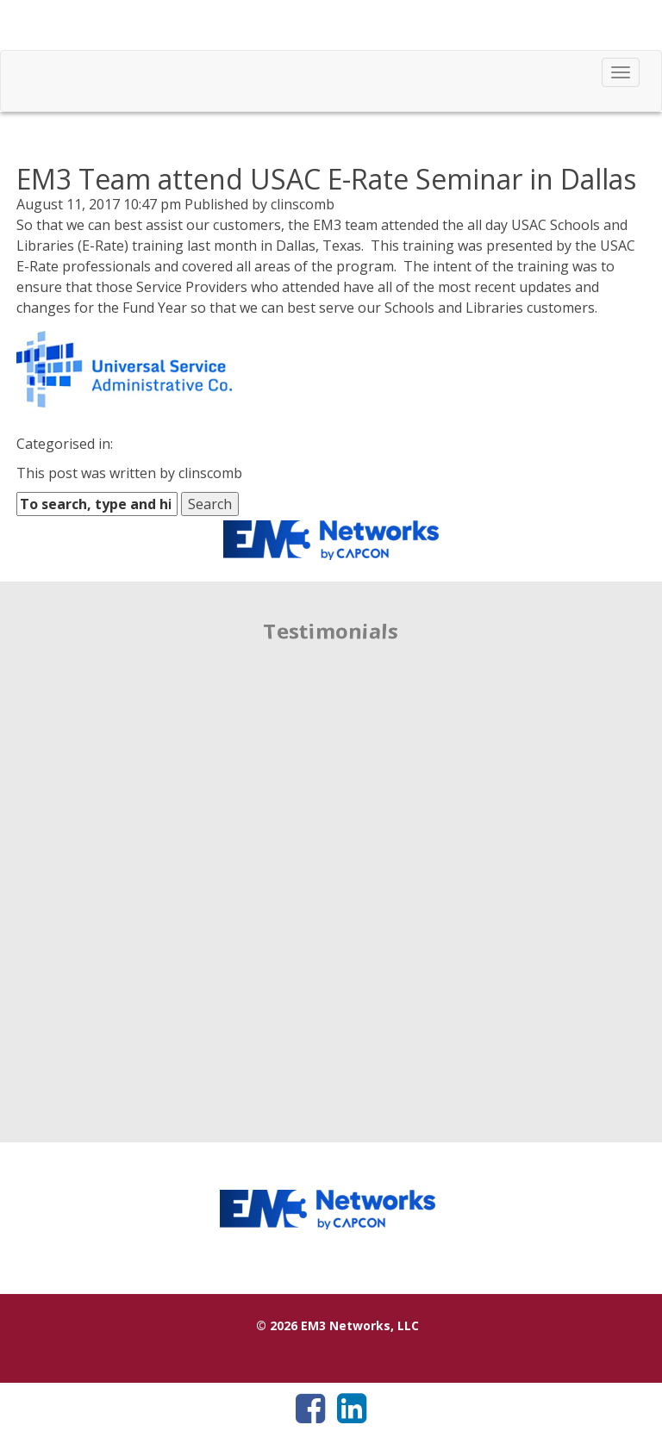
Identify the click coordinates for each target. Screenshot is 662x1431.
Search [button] (210, 504)
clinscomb (302, 204)
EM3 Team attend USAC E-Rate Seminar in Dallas (326, 178)
